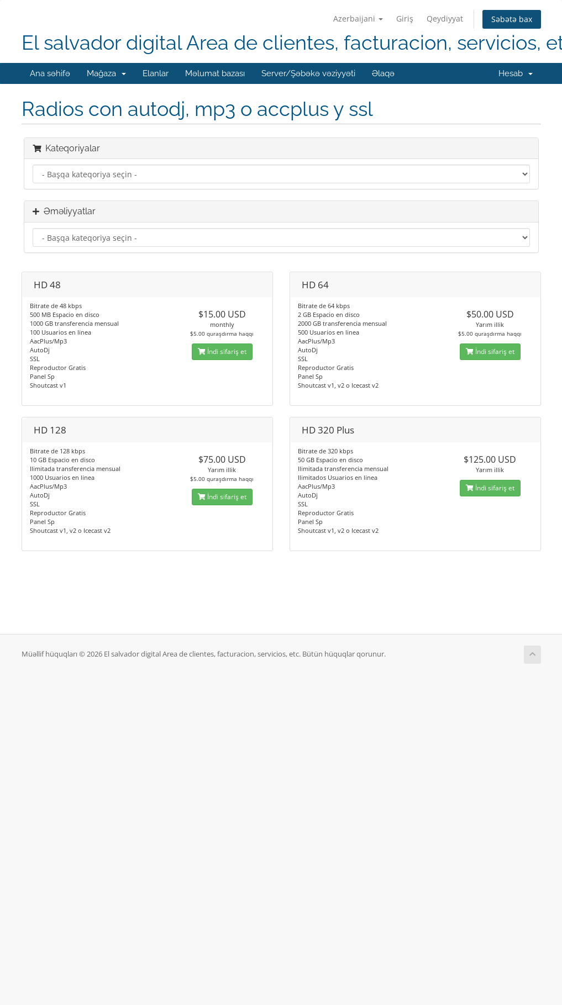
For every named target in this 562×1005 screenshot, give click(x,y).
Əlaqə (383, 73)
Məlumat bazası (215, 73)
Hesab (515, 73)
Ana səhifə (50, 73)
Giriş (404, 18)
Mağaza (106, 73)
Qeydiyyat (445, 18)
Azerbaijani (358, 18)
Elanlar (156, 73)
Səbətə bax (511, 19)
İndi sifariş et (222, 351)
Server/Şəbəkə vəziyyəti (308, 73)
